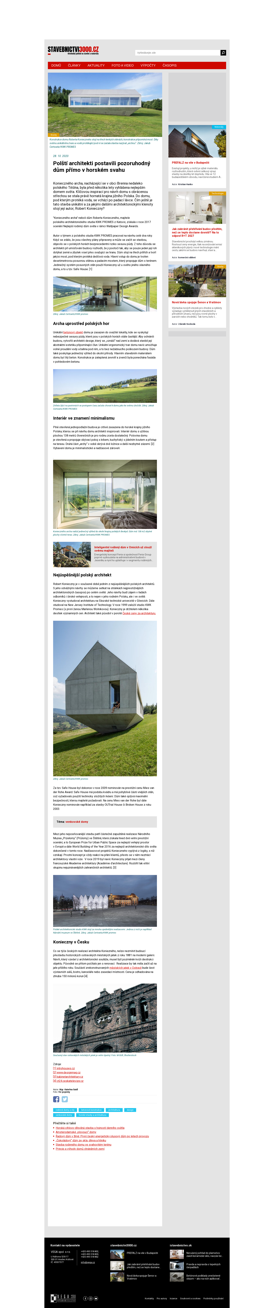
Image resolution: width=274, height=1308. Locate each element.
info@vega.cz (88, 1262)
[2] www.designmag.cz (67, 1072)
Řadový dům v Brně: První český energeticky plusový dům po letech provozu (102, 1136)
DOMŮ (56, 65)
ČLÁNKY (74, 65)
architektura (114, 1110)
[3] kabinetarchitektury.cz (68, 1076)
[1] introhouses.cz (64, 1068)
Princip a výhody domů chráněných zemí (80, 1149)
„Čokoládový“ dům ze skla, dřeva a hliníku (81, 1140)
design (130, 1110)
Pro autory (162, 1298)
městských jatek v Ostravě (126, 967)
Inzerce (173, 1298)
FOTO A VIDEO (123, 65)
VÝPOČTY (148, 65)
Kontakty (149, 1298)
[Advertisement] (105, 1187)
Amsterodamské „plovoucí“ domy (76, 1132)
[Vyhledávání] (178, 53)
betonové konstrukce (91, 1110)
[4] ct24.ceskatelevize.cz (68, 1081)
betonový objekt (73, 332)
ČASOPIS (170, 65)
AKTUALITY (96, 65)
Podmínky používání (213, 1298)
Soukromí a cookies (190, 1298)
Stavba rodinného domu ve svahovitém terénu (83, 1144)
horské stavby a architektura (92, 1115)
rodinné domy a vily (65, 1110)
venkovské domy (64, 1115)
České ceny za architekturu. (139, 613)
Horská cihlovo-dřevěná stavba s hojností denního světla (90, 1128)
